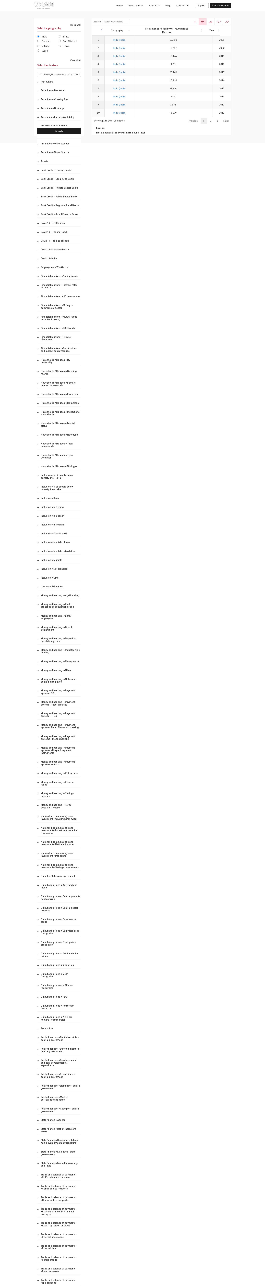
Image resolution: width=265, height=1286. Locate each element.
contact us (182, 5)
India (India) (119, 39)
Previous (193, 120)
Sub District (68, 41)
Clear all (75, 60)
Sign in (201, 5)
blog (168, 5)
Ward (42, 50)
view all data (136, 5)
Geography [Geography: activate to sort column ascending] (119, 30)
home (119, 5)
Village (43, 45)
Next (226, 120)
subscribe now (220, 5)
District (44, 41)
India (42, 36)
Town (64, 45)
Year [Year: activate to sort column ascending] (221, 30)
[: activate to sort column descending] (98, 30)
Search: (112, 21)
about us (154, 5)
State (64, 36)
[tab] (59, 81)
